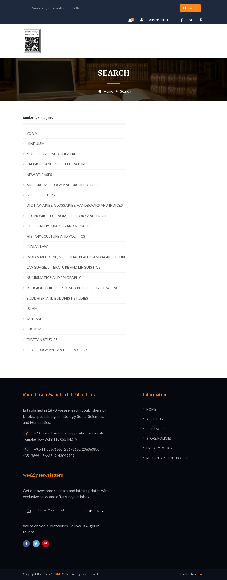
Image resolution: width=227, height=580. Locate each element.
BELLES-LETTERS (41, 195)
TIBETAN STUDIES (42, 339)
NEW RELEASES (39, 174)
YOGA (32, 133)
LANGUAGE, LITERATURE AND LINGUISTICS (64, 267)
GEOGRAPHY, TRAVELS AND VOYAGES (59, 226)
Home (104, 91)
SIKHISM (34, 329)
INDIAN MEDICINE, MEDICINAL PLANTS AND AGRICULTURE (76, 257)
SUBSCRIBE (95, 511)
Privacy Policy (159, 448)
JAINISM (34, 319)
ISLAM (32, 308)
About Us (154, 419)
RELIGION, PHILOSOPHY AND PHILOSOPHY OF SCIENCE (74, 288)
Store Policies (159, 438)
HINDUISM (35, 143)
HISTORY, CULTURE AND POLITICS (56, 236)
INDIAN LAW (37, 246)
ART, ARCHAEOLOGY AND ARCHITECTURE (63, 185)
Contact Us (156, 429)
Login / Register (155, 20)
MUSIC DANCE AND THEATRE (51, 154)
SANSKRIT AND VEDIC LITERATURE (56, 164)
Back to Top (192, 574)
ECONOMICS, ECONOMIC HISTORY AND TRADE (67, 216)
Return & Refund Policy (167, 458)
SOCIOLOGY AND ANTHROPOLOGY (57, 350)
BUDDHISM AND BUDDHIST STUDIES (57, 298)
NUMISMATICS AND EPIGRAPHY (54, 277)
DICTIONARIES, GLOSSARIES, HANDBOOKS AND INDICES (75, 205)
